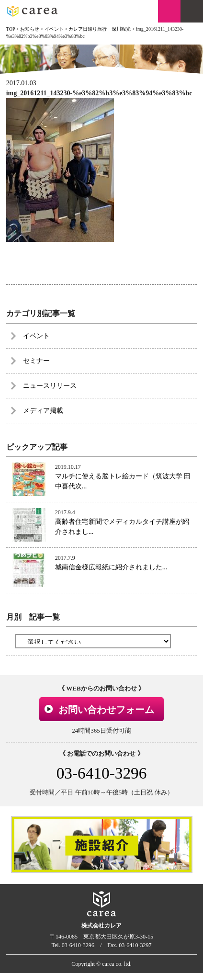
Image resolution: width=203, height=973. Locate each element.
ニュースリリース (50, 385)
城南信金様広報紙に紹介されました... (111, 567)
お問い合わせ (169, 11)
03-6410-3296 (101, 773)
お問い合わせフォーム (106, 709)
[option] (101, 844)
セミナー (36, 360)
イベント (36, 335)
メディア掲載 (43, 410)
